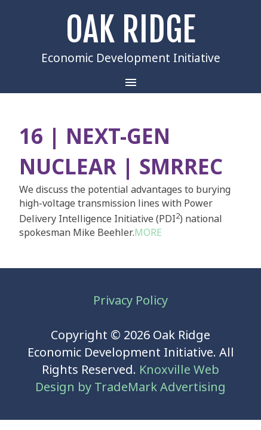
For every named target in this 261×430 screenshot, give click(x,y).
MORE (148, 232)
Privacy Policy (130, 300)
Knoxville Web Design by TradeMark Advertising (130, 378)
